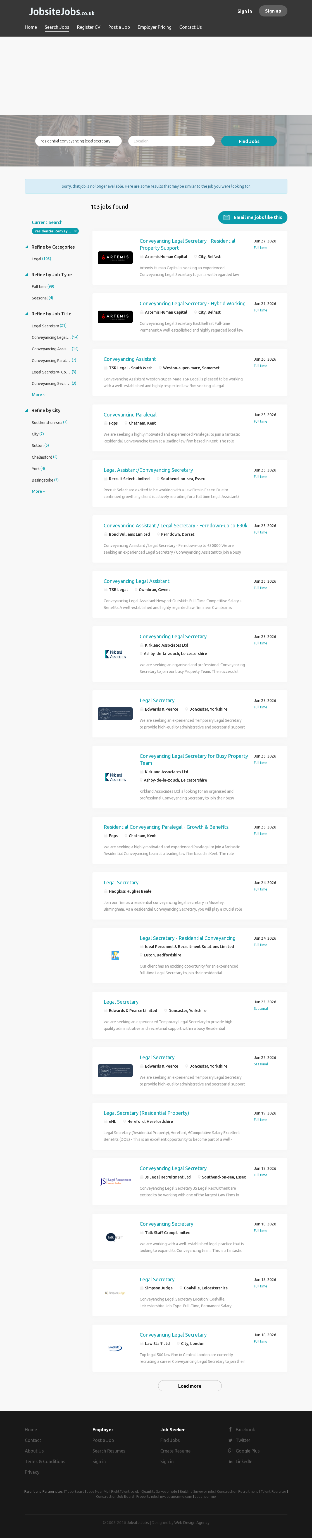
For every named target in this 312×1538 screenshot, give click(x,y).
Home (31, 1429)
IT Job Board (74, 1491)
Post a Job (103, 1439)
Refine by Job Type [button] (51, 274)
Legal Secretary (157, 700)
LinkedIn (244, 1461)
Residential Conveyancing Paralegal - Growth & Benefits (166, 826)
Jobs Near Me (98, 1491)
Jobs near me (205, 1496)
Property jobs (147, 1496)
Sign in (244, 11)
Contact (33, 1439)
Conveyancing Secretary (166, 1223)
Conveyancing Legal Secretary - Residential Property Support (187, 244)
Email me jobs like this (257, 217)
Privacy (32, 1471)
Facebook (245, 1429)
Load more (189, 1385)
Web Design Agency (191, 1522)
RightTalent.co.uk (125, 1491)
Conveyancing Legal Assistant (137, 581)
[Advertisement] (156, 76)
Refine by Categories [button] (52, 246)
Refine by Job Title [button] (50, 313)
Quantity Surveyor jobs (159, 1491)
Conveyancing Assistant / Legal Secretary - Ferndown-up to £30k (175, 525)
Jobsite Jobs (138, 1522)
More (37, 394)
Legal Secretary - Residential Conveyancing (187, 938)
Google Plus (248, 1450)
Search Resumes (108, 1450)
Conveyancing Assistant (130, 358)
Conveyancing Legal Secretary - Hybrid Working (193, 303)
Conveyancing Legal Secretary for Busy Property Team (194, 759)
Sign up (273, 10)
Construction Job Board (115, 1496)
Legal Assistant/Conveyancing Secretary (148, 469)
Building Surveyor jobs (197, 1491)
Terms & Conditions (45, 1461)
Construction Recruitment (237, 1491)
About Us (34, 1450)
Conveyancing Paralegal (130, 414)
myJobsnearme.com (176, 1496)
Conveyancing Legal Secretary (173, 636)
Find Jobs (249, 141)
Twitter (243, 1439)
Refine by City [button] (45, 410)
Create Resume (175, 1450)
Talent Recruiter (273, 1491)
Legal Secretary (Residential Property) (146, 1112)
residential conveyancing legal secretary (57, 231)
